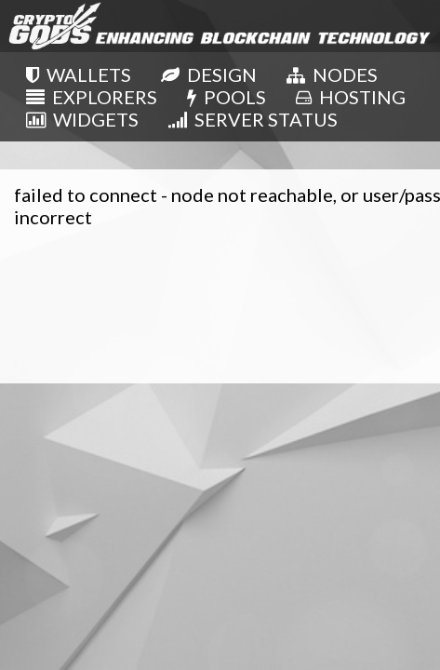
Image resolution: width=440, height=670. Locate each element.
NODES (332, 74)
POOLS (226, 97)
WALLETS (78, 74)
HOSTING (351, 97)
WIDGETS (82, 119)
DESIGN (209, 74)
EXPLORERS (91, 97)
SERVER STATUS (253, 119)
